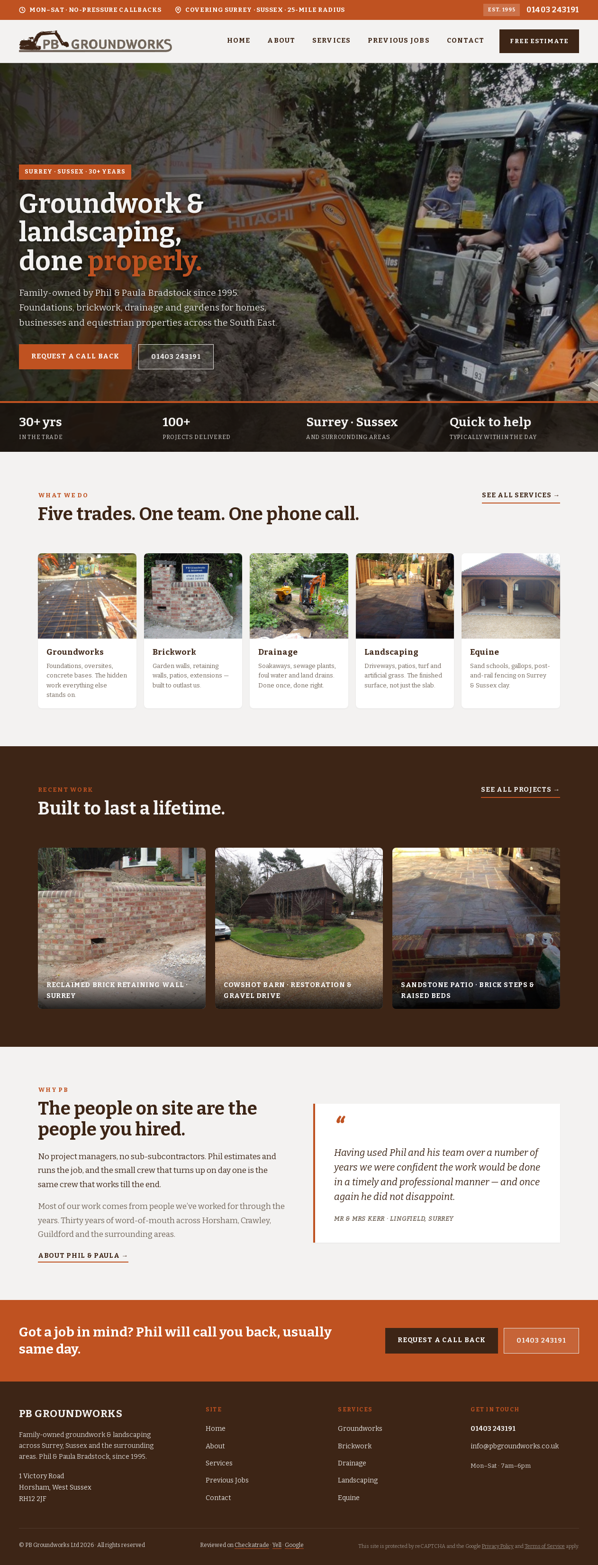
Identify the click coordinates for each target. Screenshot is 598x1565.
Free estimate (539, 41)
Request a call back (75, 356)
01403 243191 (552, 9)
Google (294, 1545)
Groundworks (360, 1429)
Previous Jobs (399, 41)
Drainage (352, 1463)
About (281, 41)
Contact (466, 41)
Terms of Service (545, 1546)
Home (238, 41)
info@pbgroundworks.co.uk (515, 1446)
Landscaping (358, 1480)
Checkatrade (252, 1545)
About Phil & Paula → (83, 1256)
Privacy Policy (498, 1546)
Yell (276, 1545)
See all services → (521, 495)
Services (331, 41)
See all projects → (520, 790)
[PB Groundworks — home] (95, 41)
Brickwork (354, 1446)
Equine (349, 1498)
